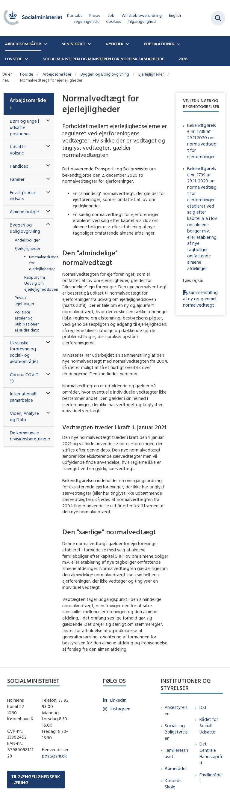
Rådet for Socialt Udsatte (208, 725)
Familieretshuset (176, 753)
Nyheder (114, 43)
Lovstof (13, 59)
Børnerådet (176, 768)
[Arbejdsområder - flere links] (44, 44)
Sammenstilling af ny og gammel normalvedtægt (200, 299)
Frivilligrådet (210, 778)
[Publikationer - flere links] (178, 44)
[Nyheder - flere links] (127, 44)
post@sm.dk (54, 756)
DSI (202, 707)
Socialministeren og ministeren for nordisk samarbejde (103, 59)
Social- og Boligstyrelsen (176, 732)
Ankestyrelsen (176, 710)
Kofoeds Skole (173, 784)
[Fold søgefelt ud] (218, 18)
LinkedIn (118, 700)
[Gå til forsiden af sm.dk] (31, 18)
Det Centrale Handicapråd (210, 753)
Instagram (120, 709)
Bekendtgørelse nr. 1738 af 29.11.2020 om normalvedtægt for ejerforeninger (202, 140)
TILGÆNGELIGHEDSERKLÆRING (35, 779)
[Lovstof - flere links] (25, 59)
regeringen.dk (86, 21)
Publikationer (159, 43)
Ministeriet (73, 43)
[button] (46, 120)
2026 (182, 59)
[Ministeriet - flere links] (89, 44)
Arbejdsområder (23, 43)
